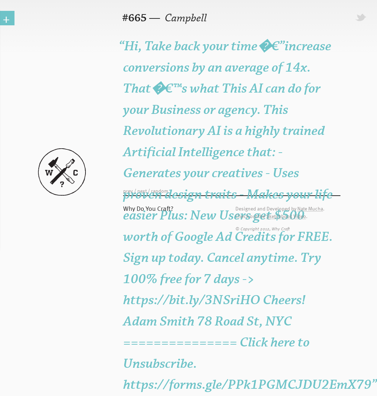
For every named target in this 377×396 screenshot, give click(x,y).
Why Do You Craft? (148, 208)
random (159, 191)
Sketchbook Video (286, 216)
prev (128, 191)
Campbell (185, 18)
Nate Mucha (310, 209)
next (142, 191)
